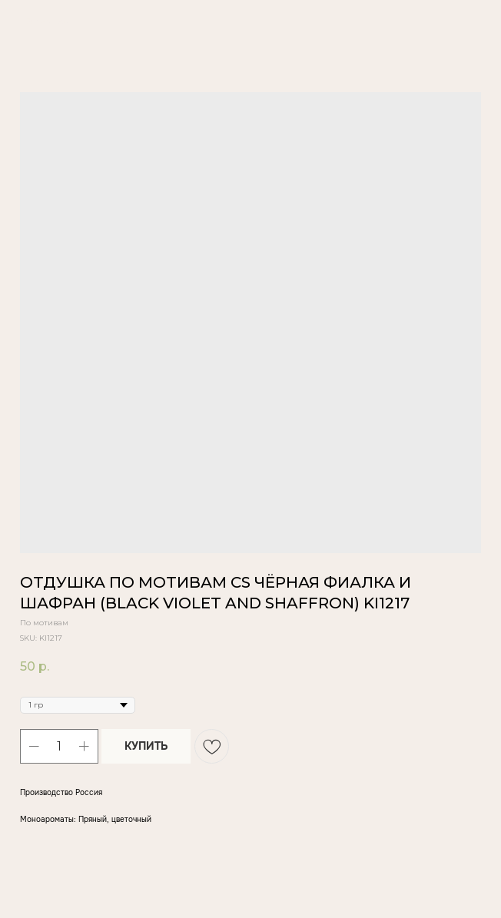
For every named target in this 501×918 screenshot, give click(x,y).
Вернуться (46, 21)
